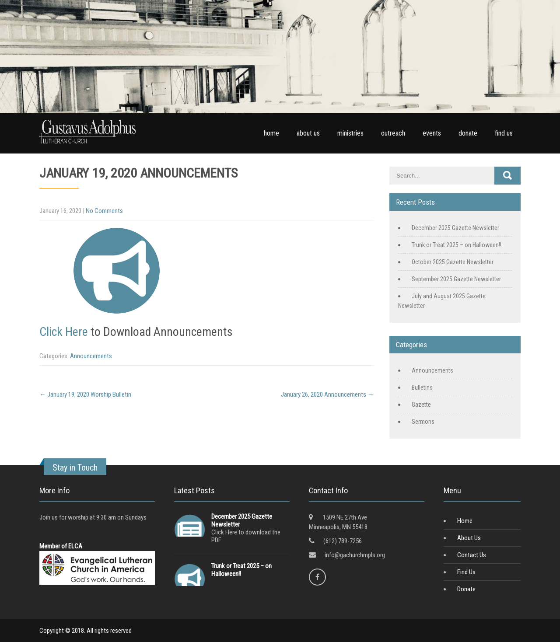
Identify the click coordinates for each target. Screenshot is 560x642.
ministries (350, 133)
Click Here (63, 331)
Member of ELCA (60, 546)
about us (308, 133)
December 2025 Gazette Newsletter (455, 227)
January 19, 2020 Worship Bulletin (85, 394)
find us (504, 133)
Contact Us (471, 555)
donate (467, 133)
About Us (469, 538)
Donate (466, 589)
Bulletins (422, 387)
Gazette (421, 404)
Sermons (423, 421)
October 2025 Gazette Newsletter (453, 261)
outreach (393, 133)
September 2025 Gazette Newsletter (456, 279)
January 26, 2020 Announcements (327, 394)
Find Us (466, 572)
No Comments (104, 211)
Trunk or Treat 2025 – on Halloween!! (456, 244)
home (271, 133)
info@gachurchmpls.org (355, 555)
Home (464, 521)
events (432, 133)
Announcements (91, 356)
